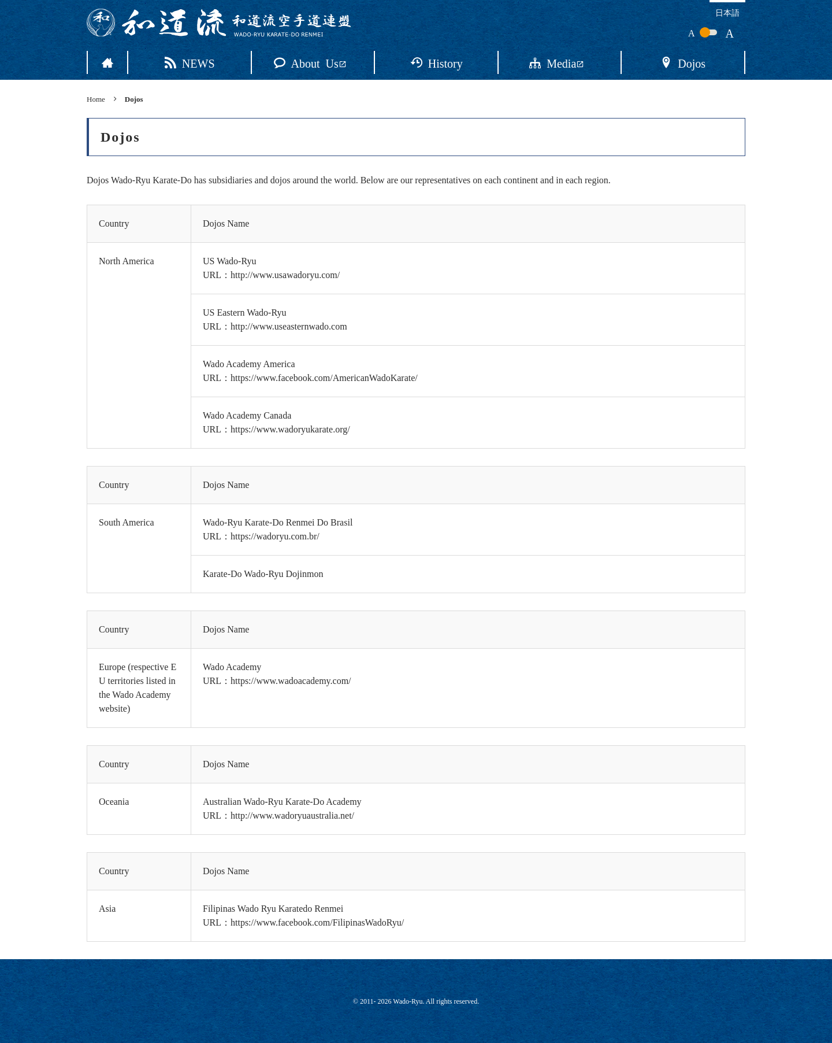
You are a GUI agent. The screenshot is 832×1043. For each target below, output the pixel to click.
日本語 (727, 12)
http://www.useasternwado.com (289, 326)
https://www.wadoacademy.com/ (291, 681)
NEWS (190, 62)
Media (556, 62)
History (436, 62)
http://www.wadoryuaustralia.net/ (292, 815)
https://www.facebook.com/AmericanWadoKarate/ (324, 378)
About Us (310, 62)
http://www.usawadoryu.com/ (285, 275)
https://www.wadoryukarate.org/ (290, 429)
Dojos (682, 62)
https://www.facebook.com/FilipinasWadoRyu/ (317, 922)
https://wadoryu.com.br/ (275, 536)
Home (96, 98)
